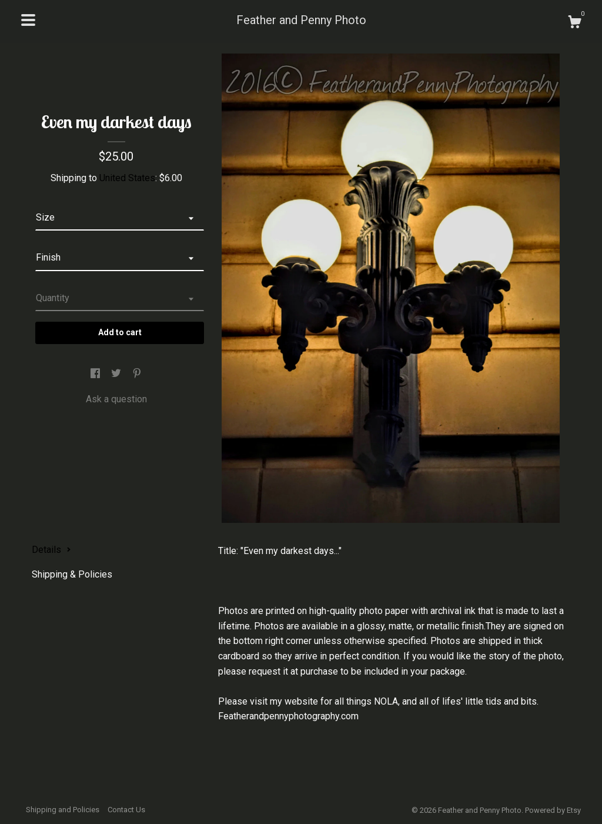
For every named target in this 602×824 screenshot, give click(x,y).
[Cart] (574, 23)
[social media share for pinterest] (137, 373)
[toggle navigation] (28, 20)
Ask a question (116, 399)
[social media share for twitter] (117, 373)
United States (127, 178)
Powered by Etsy (553, 810)
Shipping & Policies (72, 574)
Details (51, 549)
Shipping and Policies (62, 809)
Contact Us (126, 809)
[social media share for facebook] (96, 373)
